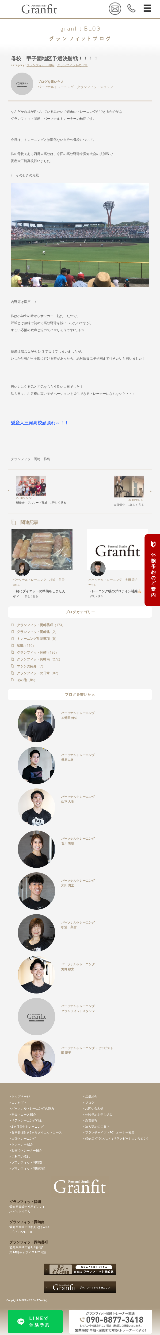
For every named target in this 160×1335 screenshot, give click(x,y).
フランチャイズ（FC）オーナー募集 (109, 1132)
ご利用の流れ (20, 1156)
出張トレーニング (23, 1138)
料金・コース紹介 (23, 1114)
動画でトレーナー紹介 (26, 1150)
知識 (26, 646)
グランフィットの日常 (72, 65)
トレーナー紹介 (22, 1144)
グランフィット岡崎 (40, 65)
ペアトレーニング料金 (26, 1120)
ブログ (89, 1102)
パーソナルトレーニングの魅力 (32, 1108)
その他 (26, 680)
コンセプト (19, 1102)
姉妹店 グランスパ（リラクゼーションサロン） (117, 1138)
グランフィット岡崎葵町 (40, 625)
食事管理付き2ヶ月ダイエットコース (36, 1132)
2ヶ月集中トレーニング (27, 1126)
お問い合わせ (94, 1108)
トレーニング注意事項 (37, 638)
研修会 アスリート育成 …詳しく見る (41, 502)
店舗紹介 (91, 1096)
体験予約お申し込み (99, 1114)
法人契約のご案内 (97, 1126)
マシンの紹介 (30, 666)
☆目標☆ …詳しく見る (129, 504)
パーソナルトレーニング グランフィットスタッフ (75, 87)
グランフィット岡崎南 (39, 659)
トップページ (20, 1096)
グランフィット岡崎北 (37, 632)
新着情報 (91, 1120)
